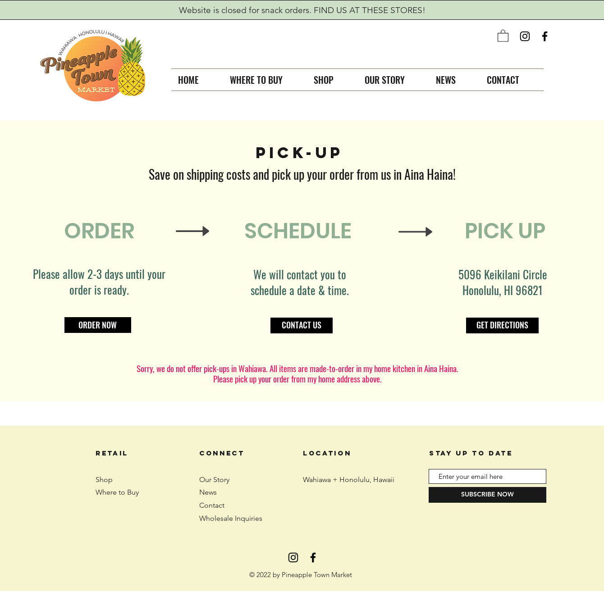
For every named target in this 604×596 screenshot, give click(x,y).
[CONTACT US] (301, 325)
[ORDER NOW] (97, 325)
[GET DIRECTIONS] (502, 325)
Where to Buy (117, 492)
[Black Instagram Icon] (524, 36)
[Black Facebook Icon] (544, 36)
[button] (503, 35)
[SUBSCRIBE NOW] (487, 495)
